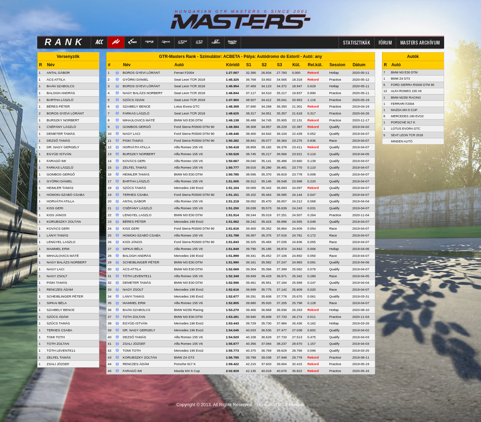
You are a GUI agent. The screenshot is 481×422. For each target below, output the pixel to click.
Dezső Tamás (134, 337)
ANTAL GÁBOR (58, 72)
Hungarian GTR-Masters (280, 404)
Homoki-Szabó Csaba (142, 235)
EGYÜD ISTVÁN (59, 154)
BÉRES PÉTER (58, 106)
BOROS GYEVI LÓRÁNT (65, 113)
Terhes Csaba (135, 195)
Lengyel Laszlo (137, 215)
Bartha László (136, 181)
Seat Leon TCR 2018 (189, 79)
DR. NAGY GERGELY (63, 147)
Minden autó (402, 141)
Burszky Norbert (139, 154)
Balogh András (137, 256)
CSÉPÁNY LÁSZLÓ (61, 127)
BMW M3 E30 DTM (188, 120)
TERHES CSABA (59, 330)
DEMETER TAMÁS (61, 133)
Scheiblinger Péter (141, 262)
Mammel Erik (134, 303)
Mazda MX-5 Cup (187, 371)
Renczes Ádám (136, 364)
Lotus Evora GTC (187, 106)
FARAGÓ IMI (56, 161)
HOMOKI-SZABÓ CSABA (65, 195)
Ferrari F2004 (184, 72)
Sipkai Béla (133, 249)
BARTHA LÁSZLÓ (60, 100)
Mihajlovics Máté (139, 120)
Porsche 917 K (185, 364)
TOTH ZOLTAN (58, 343)
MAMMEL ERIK (58, 249)
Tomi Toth (132, 350)
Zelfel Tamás (135, 167)
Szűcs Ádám (133, 100)
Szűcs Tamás (134, 188)
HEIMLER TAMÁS (60, 188)
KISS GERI (55, 208)
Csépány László (137, 208)
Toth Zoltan (134, 317)
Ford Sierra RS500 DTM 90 (194, 127)
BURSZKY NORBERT (63, 120)
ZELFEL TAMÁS (59, 357)
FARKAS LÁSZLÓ (60, 167)
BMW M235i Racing (188, 310)
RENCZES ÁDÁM (60, 289)
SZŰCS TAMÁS (58, 323)
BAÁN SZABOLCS (60, 86)
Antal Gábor (134, 201)
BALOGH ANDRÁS (61, 93)
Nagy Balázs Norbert (143, 93)
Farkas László (136, 113)
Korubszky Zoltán (140, 357)
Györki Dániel (136, 79)
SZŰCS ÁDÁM (57, 317)
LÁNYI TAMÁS (57, 235)
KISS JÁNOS (56, 215)
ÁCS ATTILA (56, 79)
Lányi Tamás (133, 296)
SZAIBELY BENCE (60, 310)
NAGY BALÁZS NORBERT (67, 262)
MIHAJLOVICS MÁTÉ (63, 256)
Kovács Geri (134, 161)
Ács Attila (132, 269)
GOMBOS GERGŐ (61, 174)
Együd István (135, 323)
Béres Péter (134, 221)
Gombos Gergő (137, 127)
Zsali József (134, 343)
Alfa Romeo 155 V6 (188, 147)
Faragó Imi (132, 371)
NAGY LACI (55, 269)
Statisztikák (356, 42)
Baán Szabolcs (136, 310)
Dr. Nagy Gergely (139, 330)
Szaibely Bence (137, 106)
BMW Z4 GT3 (184, 357)
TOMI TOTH (55, 337)
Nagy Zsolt (133, 289)
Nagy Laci (131, 133)
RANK (64, 42)
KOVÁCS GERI (58, 228)
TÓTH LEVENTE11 (61, 350)
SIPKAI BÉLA (57, 303)
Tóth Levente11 (137, 276)
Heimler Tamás (136, 174)
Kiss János (132, 242)
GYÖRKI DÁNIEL (59, 181)
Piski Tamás (133, 140)
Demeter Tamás (137, 282)
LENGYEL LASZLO (61, 242)
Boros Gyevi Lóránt (141, 72)
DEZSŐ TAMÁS (58, 140)
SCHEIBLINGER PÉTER (65, 296)
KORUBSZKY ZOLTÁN (64, 221)
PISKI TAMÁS (57, 282)
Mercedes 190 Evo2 (188, 188)
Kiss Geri (131, 228)
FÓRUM (385, 42)
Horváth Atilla (136, 147)
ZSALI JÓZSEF (58, 364)
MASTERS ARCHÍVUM (420, 42)
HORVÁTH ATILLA (60, 201)
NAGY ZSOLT (57, 276)
